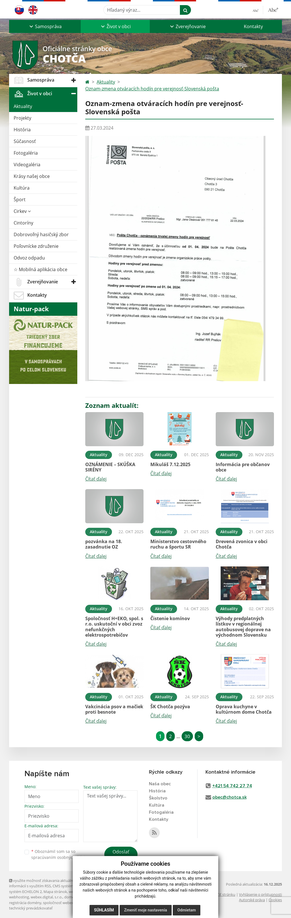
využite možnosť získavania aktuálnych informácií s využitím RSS (44, 883)
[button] (45, 26)
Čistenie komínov (170, 618)
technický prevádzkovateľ (30, 908)
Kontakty (253, 26)
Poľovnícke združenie (36, 246)
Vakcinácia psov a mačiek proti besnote (114, 709)
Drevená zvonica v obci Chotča (241, 544)
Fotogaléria (26, 153)
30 (187, 736)
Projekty (22, 118)
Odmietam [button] (186, 912)
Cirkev (22, 211)
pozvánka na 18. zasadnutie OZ (103, 544)
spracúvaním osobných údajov (60, 857)
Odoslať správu (121, 855)
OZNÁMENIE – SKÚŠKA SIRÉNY (110, 467)
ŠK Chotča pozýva (170, 706)
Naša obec (160, 784)
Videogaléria (27, 164)
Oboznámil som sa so (60, 854)
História (22, 129)
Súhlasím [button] (104, 912)
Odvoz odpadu (29, 258)
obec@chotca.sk (229, 797)
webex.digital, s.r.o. (47, 897)
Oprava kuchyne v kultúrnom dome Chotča (244, 709)
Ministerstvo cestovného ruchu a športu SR (178, 544)
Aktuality (23, 106)
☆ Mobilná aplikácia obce (40, 269)
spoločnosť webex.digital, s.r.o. (68, 902)
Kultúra (22, 188)
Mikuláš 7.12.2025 (170, 464)
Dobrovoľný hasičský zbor (41, 234)
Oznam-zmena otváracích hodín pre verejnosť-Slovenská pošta (152, 89)
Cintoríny (23, 223)
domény (71, 897)
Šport (20, 199)
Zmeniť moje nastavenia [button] (145, 912)
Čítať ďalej (96, 479)
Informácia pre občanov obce (243, 467)
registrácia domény (25, 902)
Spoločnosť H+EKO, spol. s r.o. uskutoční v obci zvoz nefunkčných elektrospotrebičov (114, 626)
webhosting (19, 897)
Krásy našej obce (32, 176)
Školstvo (158, 798)
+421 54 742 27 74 (232, 786)
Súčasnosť (25, 141)
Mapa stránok (55, 891)
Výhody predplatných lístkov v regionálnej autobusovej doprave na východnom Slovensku (243, 626)
